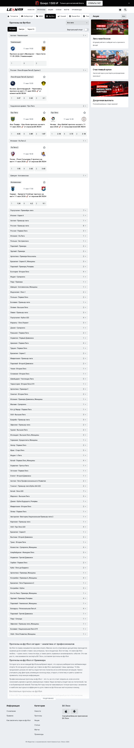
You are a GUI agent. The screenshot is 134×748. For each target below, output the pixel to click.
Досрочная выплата (103, 100)
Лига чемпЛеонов (101, 39)
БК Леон (66, 705)
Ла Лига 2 (14, 147)
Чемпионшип (16, 42)
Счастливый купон (102, 69)
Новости (31, 10)
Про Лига (14, 113)
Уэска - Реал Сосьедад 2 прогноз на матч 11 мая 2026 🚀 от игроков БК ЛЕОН (28, 160)
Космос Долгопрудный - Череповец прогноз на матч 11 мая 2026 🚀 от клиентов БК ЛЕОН (26, 91)
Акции (50, 10)
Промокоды (77, 10)
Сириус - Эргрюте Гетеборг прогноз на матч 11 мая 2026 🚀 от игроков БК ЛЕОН (28, 195)
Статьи (58, 10)
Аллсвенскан (16, 182)
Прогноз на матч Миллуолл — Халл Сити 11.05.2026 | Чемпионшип (27, 55)
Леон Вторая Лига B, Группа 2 (22, 77)
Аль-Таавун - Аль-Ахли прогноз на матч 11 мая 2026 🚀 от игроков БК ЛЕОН (27, 125)
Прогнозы (41, 10)
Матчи (66, 10)
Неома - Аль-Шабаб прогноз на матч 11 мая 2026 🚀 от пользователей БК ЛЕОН (68, 125)
